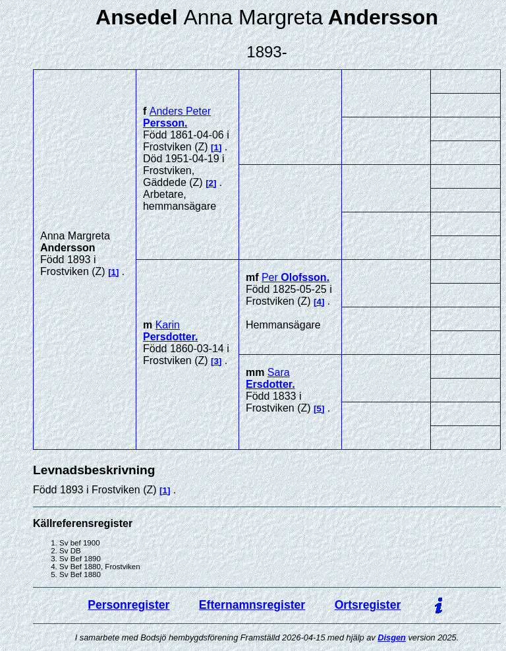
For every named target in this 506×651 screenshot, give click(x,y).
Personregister (128, 604)
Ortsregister (368, 604)
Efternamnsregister (252, 604)
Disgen (392, 637)
